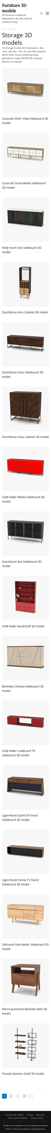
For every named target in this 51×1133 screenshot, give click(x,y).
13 (25, 1096)
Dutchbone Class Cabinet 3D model (25, 437)
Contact (30, 1115)
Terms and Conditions (18, 1118)
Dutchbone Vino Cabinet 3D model (25, 312)
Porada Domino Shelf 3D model (23, 1074)
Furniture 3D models (14, 8)
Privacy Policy (37, 1118)
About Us (40, 1115)
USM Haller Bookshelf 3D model (23, 626)
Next (30, 1096)
